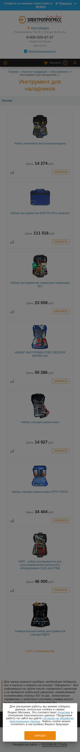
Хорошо (40, 735)
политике (64, 712)
